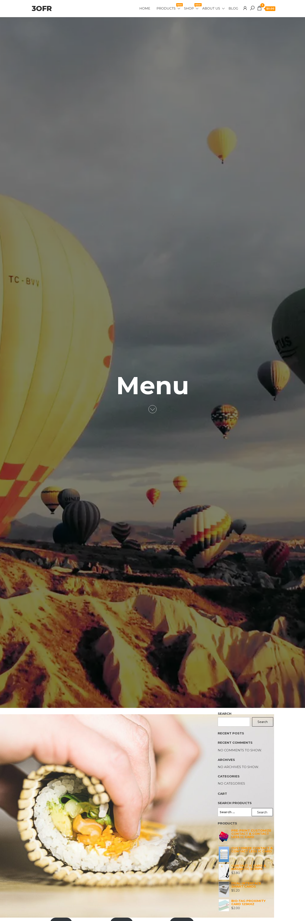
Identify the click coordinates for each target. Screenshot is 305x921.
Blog (233, 8)
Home (144, 8)
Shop (191, 6)
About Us (211, 8)
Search (225, 714)
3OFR (42, 8)
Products (169, 6)
